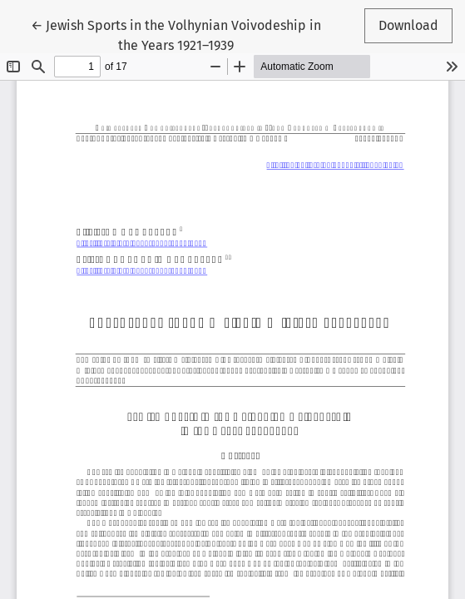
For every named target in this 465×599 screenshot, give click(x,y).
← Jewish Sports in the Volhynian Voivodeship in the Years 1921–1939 (176, 34)
